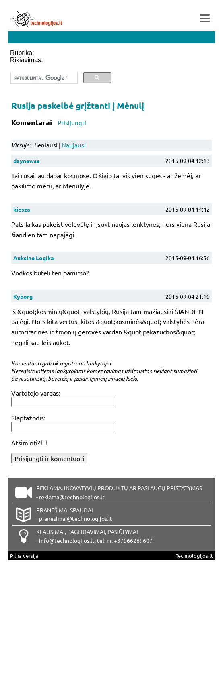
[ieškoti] (43, 78)
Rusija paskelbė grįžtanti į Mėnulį (77, 105)
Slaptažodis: (28, 418)
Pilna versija (24, 555)
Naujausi (74, 145)
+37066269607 (133, 540)
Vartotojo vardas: (35, 393)
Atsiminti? (25, 442)
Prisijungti (72, 122)
